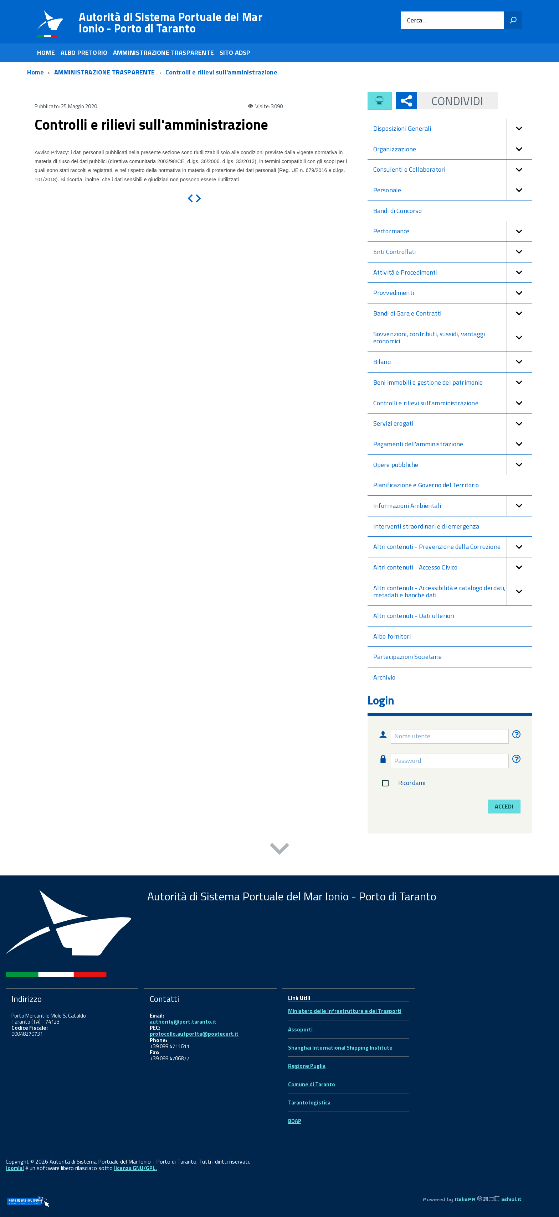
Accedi (504, 806)
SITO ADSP (235, 52)
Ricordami (402, 783)
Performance (452, 231)
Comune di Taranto (311, 1084)
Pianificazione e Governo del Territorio (426, 485)
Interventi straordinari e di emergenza (426, 526)
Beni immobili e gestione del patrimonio (452, 383)
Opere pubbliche (452, 465)
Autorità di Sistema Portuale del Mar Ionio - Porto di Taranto (170, 22)
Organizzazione (452, 149)
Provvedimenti (452, 293)
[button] (519, 129)
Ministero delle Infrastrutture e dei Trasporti (344, 1011)
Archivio (384, 677)
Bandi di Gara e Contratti (452, 313)
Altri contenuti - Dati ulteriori (414, 615)
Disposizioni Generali (452, 129)
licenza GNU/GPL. (135, 1168)
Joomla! (15, 1168)
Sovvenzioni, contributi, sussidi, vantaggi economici (452, 338)
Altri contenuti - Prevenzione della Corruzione (452, 547)
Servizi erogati (452, 424)
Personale (452, 190)
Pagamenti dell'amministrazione (452, 444)
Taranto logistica (309, 1102)
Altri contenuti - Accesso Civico (452, 567)
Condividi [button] (450, 100)
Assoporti (300, 1029)
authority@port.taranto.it (183, 1022)
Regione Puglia (306, 1066)
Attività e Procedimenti (452, 272)
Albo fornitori (392, 636)
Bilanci (452, 362)
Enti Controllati (452, 252)
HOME (46, 52)
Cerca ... (417, 20)
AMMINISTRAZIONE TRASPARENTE (163, 52)
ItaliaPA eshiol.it (488, 1199)
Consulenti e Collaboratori (452, 170)
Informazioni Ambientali (452, 506)
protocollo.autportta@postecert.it (194, 1034)
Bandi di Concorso (397, 210)
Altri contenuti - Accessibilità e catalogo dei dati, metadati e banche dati (452, 591)
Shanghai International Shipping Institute (340, 1048)
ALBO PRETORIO (84, 52)
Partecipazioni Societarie (407, 656)
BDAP (294, 1121)
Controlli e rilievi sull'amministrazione (452, 403)
